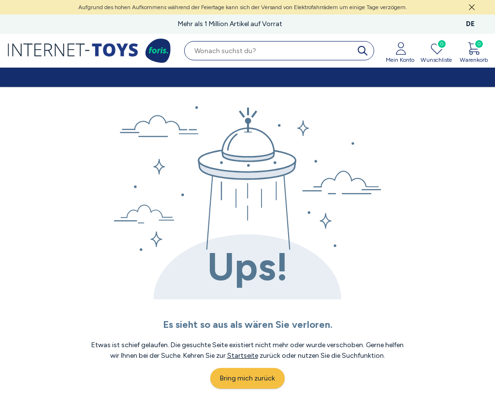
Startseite (242, 356)
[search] (364, 50)
